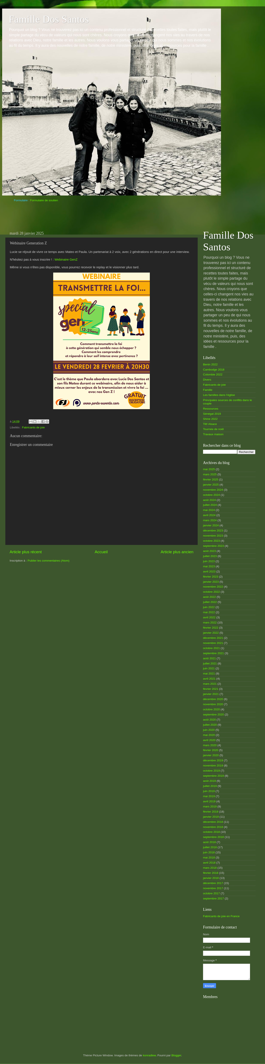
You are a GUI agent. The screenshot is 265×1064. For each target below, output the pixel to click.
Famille (207, 389)
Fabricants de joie (33, 427)
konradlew (149, 1055)
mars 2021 (210, 683)
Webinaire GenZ (66, 259)
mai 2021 (209, 673)
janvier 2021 (211, 694)
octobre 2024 (211, 494)
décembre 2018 (213, 821)
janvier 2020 (211, 755)
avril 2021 (209, 678)
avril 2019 (209, 801)
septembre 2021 (213, 653)
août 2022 (209, 596)
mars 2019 (210, 806)
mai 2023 (209, 566)
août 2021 (209, 658)
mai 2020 (209, 735)
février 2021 (210, 688)
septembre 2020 (213, 714)
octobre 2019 (211, 770)
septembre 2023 (213, 545)
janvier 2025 (211, 484)
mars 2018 (210, 867)
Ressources (210, 408)
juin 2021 (209, 668)
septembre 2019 (213, 775)
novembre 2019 (213, 765)
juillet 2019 (210, 786)
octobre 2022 (211, 591)
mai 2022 (209, 612)
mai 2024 (209, 510)
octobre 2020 (211, 709)
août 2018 (209, 842)
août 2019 (209, 780)
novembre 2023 (213, 535)
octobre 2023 (211, 540)
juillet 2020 (210, 724)
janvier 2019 (211, 816)
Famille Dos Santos (49, 19)
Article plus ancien (177, 552)
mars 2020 (210, 745)
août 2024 (209, 500)
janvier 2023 (211, 581)
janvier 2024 (211, 525)
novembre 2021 (213, 643)
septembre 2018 (213, 837)
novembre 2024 (213, 489)
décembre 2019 (213, 760)
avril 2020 (209, 740)
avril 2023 (209, 571)
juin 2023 (209, 561)
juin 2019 (209, 791)
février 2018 (210, 872)
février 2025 (210, 479)
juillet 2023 (210, 556)
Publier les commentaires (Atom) (48, 560)
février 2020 (210, 750)
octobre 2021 (211, 648)
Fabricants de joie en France (221, 916)
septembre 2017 (213, 898)
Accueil (101, 552)
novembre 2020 (213, 704)
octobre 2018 (211, 831)
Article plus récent (26, 552)
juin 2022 (209, 607)
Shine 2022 (210, 418)
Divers (207, 379)
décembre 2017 (213, 883)
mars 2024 (210, 520)
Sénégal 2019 (212, 413)
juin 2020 (209, 729)
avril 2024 (209, 515)
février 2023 (210, 576)
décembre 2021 (213, 637)
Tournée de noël (213, 429)
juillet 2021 (210, 663)
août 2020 (209, 719)
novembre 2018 (213, 827)
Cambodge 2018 (213, 369)
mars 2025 (210, 474)
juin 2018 (209, 852)
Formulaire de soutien (44, 200)
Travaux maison (213, 434)
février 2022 (210, 627)
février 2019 (210, 811)
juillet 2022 (210, 602)
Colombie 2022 (212, 374)
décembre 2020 (213, 699)
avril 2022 (209, 617)
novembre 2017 (213, 888)
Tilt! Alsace (210, 424)
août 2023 (209, 551)
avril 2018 (209, 862)
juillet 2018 (210, 847)
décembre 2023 (213, 530)
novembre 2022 (213, 586)
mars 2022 (210, 622)
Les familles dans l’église (219, 395)
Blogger (176, 1055)
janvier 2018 (211, 878)
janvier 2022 (211, 632)
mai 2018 (209, 857)
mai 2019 (209, 796)
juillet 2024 (210, 504)
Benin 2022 (210, 364)
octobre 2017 (211, 893)
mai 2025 (209, 469)
